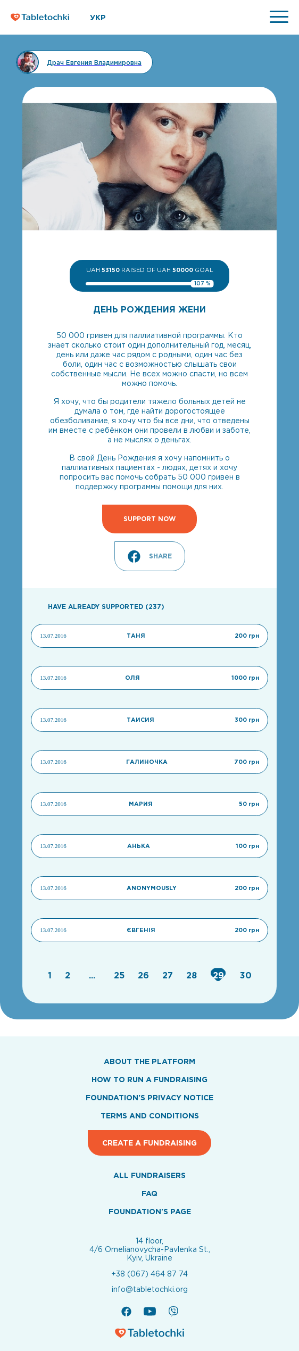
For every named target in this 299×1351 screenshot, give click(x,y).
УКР (98, 17)
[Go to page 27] (169, 975)
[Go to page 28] (193, 975)
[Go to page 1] (51, 975)
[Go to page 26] (144, 975)
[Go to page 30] (246, 975)
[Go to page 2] (69, 975)
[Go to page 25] (120, 975)
